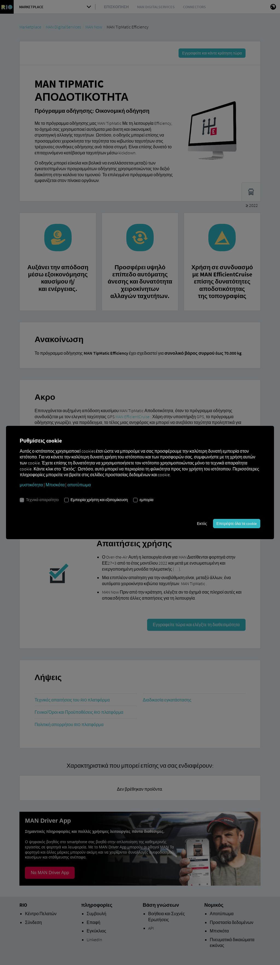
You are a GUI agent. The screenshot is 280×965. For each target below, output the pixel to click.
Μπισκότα (55, 484)
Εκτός (202, 523)
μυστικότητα (31, 484)
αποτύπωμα (79, 484)
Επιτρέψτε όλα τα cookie (237, 523)
